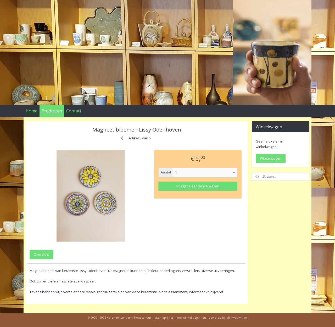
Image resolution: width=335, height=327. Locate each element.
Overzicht (41, 254)
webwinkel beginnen (191, 317)
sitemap (160, 317)
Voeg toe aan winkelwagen (197, 186)
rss (171, 317)
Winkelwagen (270, 158)
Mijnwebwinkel (237, 317)
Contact (73, 111)
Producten (52, 111)
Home (31, 111)
